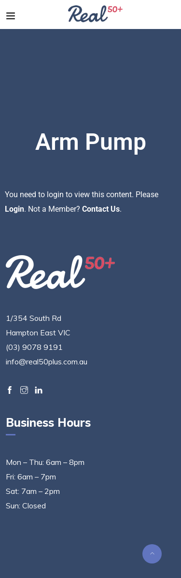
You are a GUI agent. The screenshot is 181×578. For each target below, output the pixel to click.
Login (14, 209)
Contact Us (101, 209)
